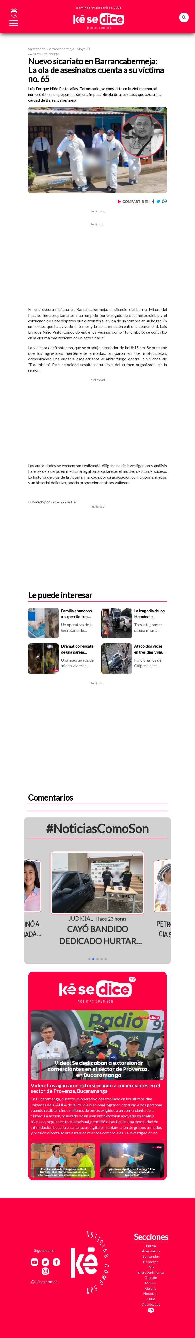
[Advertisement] (97, 262)
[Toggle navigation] (10, 22)
